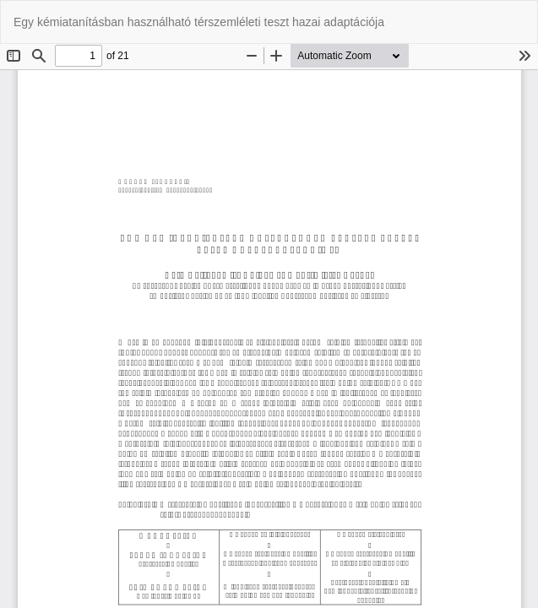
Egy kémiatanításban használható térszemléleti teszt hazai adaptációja (199, 22)
